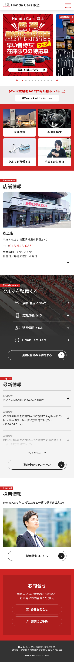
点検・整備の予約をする (37, 355)
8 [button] (44, 80)
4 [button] (32, 80)
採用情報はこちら (37, 556)
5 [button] (35, 80)
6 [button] (38, 80)
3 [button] (29, 80)
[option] (28, 45)
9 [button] (48, 80)
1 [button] (22, 80)
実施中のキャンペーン (37, 464)
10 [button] (51, 80)
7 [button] (41, 80)
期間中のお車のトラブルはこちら (37, 98)
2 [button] (25, 80)
